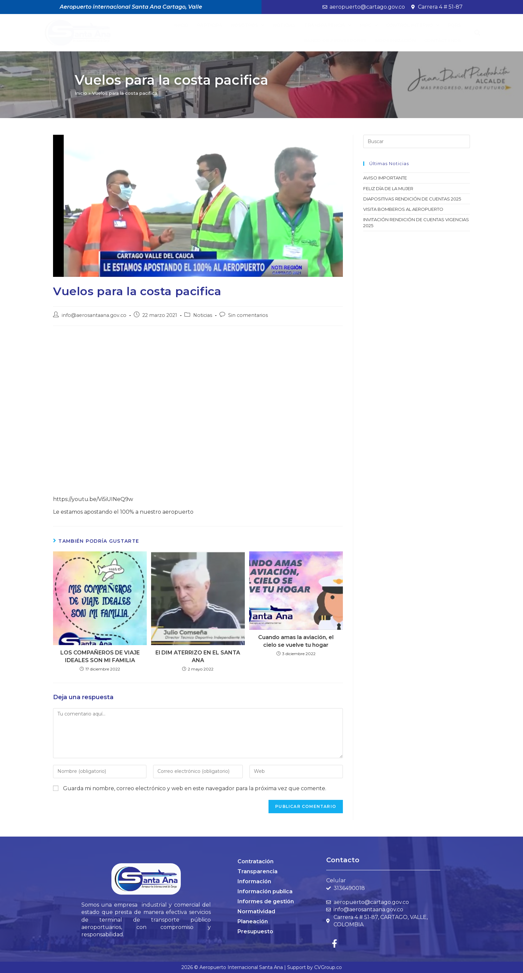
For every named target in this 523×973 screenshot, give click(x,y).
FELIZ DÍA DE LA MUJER (388, 188)
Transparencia (327, 25)
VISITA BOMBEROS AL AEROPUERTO (403, 209)
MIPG (369, 25)
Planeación (252, 921)
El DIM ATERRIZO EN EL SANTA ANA (197, 656)
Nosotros (247, 25)
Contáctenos (442, 40)
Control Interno (412, 25)
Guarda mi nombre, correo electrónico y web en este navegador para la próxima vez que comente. (194, 788)
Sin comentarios (248, 315)
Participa (209, 25)
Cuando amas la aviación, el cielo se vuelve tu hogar (296, 641)
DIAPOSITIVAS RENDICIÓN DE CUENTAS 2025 (412, 198)
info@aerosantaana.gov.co (94, 315)
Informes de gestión (265, 901)
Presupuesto (255, 931)
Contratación (255, 861)
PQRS (454, 25)
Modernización (395, 40)
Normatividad (256, 911)
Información (254, 881)
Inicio (181, 25)
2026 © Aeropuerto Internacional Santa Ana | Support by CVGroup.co (261, 967)
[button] (477, 32)
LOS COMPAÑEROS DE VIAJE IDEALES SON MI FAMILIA (100, 656)
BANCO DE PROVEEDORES (335, 40)
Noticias (284, 25)
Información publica (265, 891)
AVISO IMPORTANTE (385, 177)
